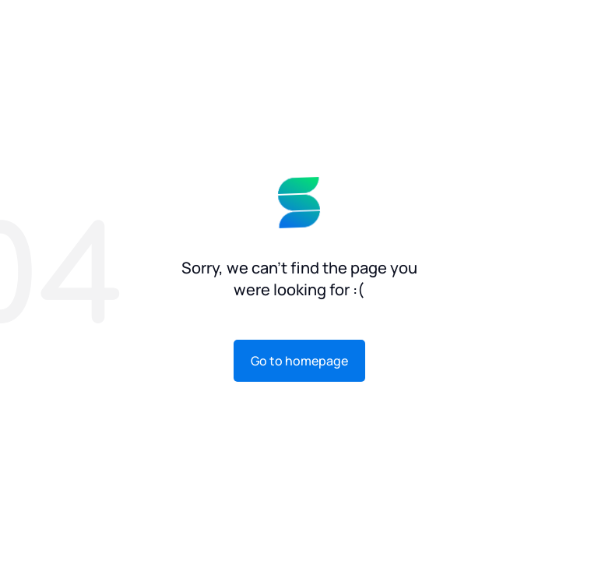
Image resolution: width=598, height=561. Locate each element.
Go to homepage (299, 360)
